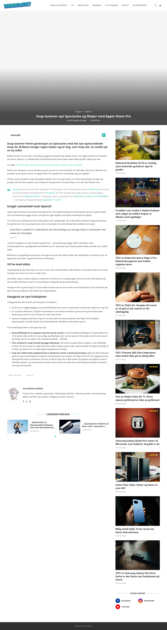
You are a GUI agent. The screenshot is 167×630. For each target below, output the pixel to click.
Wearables (96, 5)
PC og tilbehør (111, 5)
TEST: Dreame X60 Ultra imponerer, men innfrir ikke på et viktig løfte (135, 354)
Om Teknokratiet (140, 5)
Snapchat (29, 375)
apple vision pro (15, 375)
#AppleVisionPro (32, 196)
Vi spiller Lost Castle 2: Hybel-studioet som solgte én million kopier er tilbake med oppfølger (137, 214)
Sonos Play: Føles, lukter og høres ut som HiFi (136, 486)
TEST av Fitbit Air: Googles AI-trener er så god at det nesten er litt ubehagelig (136, 308)
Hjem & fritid (83, 5)
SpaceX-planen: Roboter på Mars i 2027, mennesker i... (95, 425)
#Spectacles (95, 189)
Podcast (125, 5)
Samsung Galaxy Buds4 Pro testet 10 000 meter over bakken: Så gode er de (137, 442)
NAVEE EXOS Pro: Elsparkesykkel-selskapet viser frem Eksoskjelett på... (42, 425)
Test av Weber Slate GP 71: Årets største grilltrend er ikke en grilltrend (137, 398)
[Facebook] (126, 600)
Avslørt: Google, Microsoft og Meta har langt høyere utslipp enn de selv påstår (49, 165)
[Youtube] (126, 606)
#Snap (15, 189)
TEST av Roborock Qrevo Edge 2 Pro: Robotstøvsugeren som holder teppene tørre (136, 261)
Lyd (72, 5)
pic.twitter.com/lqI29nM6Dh (96, 196)
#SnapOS (50, 192)
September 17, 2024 (51, 199)
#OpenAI (78, 196)
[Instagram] (149, 600)
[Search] (155, 5)
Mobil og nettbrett (58, 5)
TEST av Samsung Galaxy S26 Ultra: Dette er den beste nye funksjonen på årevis (137, 576)
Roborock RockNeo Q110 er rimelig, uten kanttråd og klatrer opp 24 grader (136, 166)
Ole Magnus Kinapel (78, 120)
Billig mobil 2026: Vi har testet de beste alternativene (134, 530)
